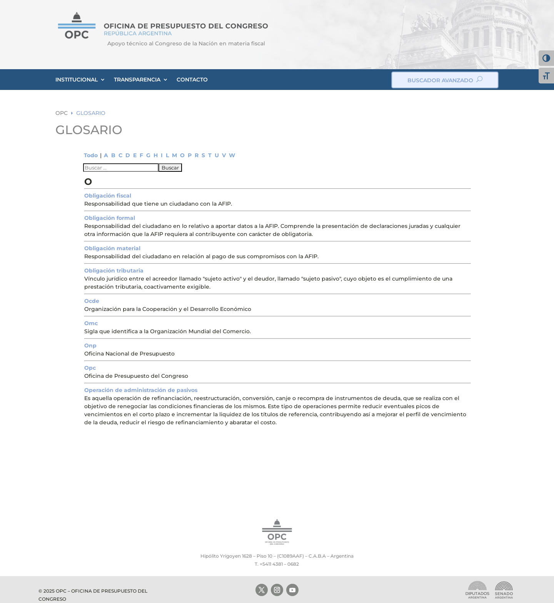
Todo (91, 155)
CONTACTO (192, 79)
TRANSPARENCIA (137, 79)
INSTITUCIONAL (76, 79)
